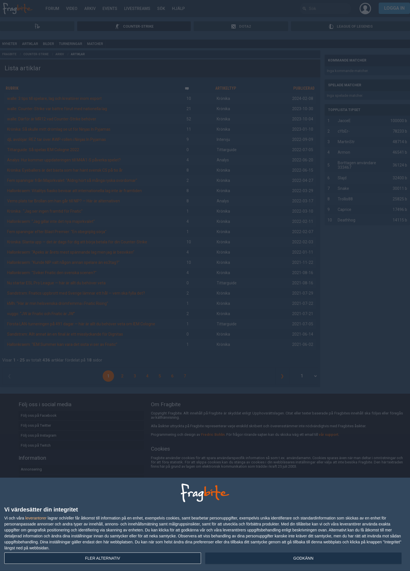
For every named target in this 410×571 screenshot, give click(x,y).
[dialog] (205, 524)
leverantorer (36, 518)
